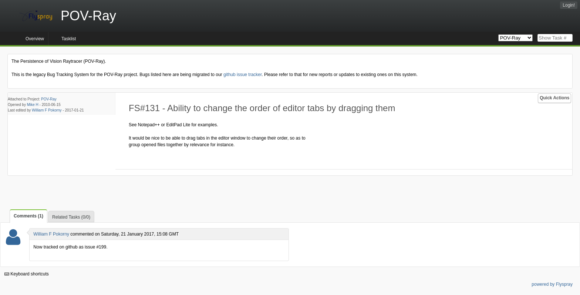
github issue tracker (242, 74)
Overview (35, 38)
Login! (569, 5)
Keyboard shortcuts (26, 274)
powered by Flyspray (552, 284)
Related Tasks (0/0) (71, 217)
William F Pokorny (47, 110)
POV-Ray (49, 99)
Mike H (32, 105)
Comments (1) (28, 216)
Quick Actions (554, 97)
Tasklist (68, 38)
